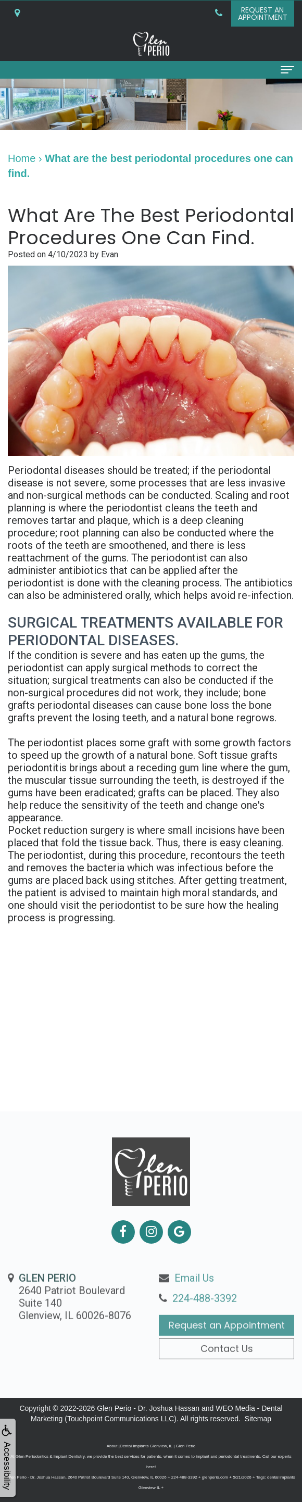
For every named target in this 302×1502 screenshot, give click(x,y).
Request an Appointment (227, 1344)
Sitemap (258, 1419)
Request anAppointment (262, 13)
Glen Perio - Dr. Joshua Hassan (148, 1408)
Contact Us (226, 1367)
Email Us (194, 1298)
